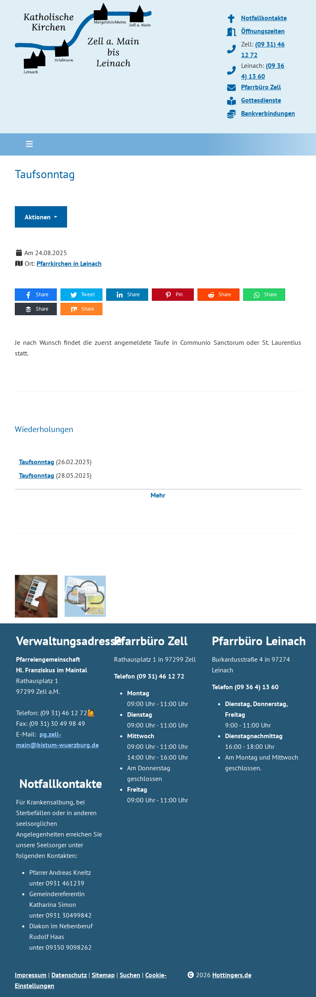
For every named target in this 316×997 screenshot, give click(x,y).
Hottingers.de (231, 975)
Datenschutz (69, 975)
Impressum (30, 975)
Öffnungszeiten (263, 31)
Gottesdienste (261, 100)
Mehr (158, 495)
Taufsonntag (36, 462)
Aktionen (38, 217)
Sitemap (103, 975)
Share (36, 294)
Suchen (130, 975)
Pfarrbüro (237, 640)
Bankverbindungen (268, 113)
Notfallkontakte (264, 18)
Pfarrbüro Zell (261, 87)
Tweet (82, 294)
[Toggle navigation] (26, 144)
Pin (173, 294)
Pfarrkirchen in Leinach (69, 263)
